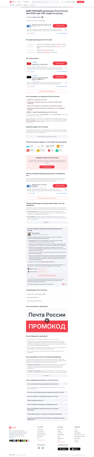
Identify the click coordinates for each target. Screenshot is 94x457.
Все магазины (61, 442)
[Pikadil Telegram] (42, 448)
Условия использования (64, 454)
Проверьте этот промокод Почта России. (37, 99)
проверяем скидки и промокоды (47, 261)
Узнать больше (70, 7)
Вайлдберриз (60, 438)
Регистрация (67, 1)
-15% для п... (59, 46)
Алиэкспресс (60, 429)
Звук (66, 119)
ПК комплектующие (41, 434)
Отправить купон (47, 166)
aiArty (42, 121)
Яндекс (38, 121)
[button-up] (28, 33)
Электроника (40, 429)
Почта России (42, 20)
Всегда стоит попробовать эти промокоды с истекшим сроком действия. (45, 105)
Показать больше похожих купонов (47, 91)
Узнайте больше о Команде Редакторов (47, 275)
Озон (59, 436)
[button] (33, 2)
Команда (76, 431)
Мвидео (59, 431)
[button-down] (33, 33)
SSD (38, 438)
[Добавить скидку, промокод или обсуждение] (80, 2)
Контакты (76, 441)
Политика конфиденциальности (78, 454)
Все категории (41, 440)
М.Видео (34, 121)
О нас (76, 429)
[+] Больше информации (62, 33)
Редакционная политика (80, 436)
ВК (26, 119)
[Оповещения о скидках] (62, 2)
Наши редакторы (32, 240)
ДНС (59, 440)
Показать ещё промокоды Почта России (47, 198)
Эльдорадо (60, 432)
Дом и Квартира (40, 431)
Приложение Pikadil (63, 445)
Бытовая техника (41, 432)
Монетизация (77, 438)
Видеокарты (40, 436)
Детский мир (29, 121)
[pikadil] (12, 2)
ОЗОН (29, 119)
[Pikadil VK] (38, 448)
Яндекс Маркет (61, 434)
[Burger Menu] (19, 2)
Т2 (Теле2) (33, 119)
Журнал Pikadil (78, 432)
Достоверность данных (80, 434)
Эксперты (77, 440)
